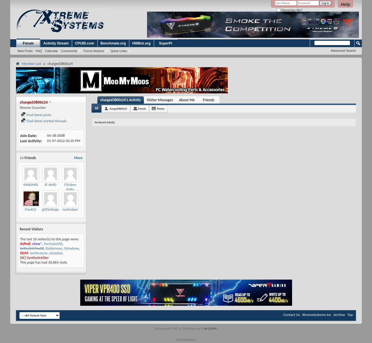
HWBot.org (141, 43)
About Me (187, 100)
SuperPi (165, 43)
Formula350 (53, 243)
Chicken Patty (70, 186)
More (78, 158)
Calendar (51, 51)
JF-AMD (50, 184)
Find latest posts (36, 115)
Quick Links (118, 51)
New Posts (25, 51)
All (96, 108)
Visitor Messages (160, 100)
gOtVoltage (50, 209)
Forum (28, 43)
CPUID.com (84, 43)
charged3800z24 (118, 108)
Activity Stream (56, 43)
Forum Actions (94, 51)
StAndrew (71, 248)
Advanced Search (343, 50)
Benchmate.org (113, 43)
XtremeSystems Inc (316, 314)
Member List (31, 63)
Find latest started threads (44, 121)
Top (350, 314)
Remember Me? (289, 10)
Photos (160, 108)
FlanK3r (31, 209)
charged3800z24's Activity (120, 100)
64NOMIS (30, 184)
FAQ (39, 51)
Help (345, 4)
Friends (208, 100)
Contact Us (291, 314)
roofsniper (70, 209)
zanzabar (55, 253)
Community (69, 51)
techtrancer (38, 253)
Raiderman (54, 248)
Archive (339, 314)
